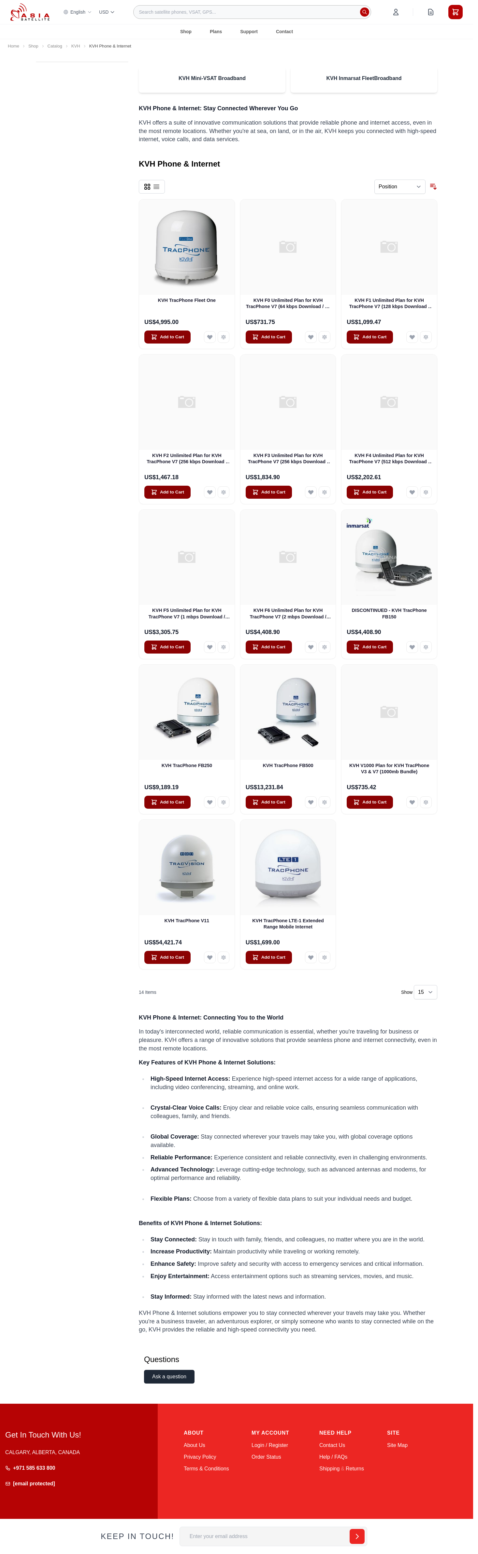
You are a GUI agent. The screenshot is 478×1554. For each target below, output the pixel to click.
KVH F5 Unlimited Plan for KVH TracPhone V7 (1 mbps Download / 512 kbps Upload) (187, 614)
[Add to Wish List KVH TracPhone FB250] (210, 802)
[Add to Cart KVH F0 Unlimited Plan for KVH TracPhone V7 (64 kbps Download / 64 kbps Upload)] (269, 337)
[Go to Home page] (30, 11)
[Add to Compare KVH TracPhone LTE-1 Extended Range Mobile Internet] (324, 957)
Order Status (266, 1457)
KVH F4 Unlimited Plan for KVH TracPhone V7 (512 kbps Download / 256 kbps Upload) (389, 459)
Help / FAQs (333, 1457)
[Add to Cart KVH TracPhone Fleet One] (167, 337)
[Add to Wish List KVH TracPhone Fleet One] (210, 337)
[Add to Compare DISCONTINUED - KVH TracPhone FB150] (426, 647)
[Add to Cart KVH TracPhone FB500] (269, 802)
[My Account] (395, 12)
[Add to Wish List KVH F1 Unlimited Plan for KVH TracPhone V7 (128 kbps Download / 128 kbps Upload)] (412, 337)
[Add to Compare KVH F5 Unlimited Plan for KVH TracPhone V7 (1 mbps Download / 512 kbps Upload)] (223, 647)
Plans (216, 31)
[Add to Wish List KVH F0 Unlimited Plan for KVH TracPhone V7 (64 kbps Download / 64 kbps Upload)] (311, 337)
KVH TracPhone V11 (187, 920)
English (77, 12)
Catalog (55, 46)
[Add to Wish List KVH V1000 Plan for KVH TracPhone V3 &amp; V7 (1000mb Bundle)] (412, 802)
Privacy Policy (200, 1457)
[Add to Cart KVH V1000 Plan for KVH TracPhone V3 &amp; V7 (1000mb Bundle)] (370, 802)
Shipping (329, 1468)
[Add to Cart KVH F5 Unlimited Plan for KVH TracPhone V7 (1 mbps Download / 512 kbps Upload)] (167, 647)
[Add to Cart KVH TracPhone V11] (167, 957)
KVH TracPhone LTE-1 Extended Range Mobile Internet (288, 923)
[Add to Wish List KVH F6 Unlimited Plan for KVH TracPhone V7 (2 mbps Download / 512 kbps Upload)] (311, 647)
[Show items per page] (425, 992)
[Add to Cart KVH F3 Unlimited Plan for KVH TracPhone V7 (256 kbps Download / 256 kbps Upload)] (269, 492)
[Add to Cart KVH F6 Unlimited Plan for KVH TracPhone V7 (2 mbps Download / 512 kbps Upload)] (269, 647)
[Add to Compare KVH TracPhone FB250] (223, 802)
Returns (355, 1468)
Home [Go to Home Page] (13, 46)
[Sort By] (400, 187)
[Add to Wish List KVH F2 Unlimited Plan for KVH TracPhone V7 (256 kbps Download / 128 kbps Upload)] (210, 492)
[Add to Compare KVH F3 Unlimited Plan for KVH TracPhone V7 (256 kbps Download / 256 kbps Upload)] (324, 492)
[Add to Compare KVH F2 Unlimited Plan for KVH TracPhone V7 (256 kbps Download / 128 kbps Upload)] (223, 492)
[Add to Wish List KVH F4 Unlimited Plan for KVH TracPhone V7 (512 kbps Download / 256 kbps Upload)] (412, 492)
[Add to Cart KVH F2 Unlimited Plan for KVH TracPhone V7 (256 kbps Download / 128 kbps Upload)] (167, 492)
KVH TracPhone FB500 (288, 765)
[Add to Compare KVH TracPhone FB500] (324, 802)
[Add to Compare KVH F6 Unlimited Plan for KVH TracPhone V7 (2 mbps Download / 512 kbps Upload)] (324, 647)
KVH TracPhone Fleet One (187, 300)
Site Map (397, 1445)
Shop (186, 31)
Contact (284, 31)
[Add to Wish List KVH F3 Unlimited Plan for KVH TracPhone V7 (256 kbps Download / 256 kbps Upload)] (311, 492)
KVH (75, 46)
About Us (194, 1445)
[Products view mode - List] (156, 187)
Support (249, 31)
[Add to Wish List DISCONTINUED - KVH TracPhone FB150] (412, 647)
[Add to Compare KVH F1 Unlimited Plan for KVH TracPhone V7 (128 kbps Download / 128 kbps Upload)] (426, 337)
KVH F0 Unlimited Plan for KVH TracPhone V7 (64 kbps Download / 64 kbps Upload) (288, 304)
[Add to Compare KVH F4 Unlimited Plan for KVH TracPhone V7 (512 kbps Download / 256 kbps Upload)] (426, 492)
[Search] (364, 12)
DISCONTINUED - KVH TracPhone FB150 (389, 613)
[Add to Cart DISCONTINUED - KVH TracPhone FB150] (370, 647)
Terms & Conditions (206, 1468)
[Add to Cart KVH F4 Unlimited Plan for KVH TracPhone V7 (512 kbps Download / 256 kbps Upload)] (370, 492)
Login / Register (270, 1445)
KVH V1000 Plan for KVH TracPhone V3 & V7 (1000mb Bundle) (389, 768)
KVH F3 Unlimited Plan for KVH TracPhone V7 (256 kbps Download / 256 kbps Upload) (288, 459)
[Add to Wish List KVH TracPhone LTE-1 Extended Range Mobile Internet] (311, 957)
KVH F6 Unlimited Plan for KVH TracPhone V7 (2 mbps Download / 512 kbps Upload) (288, 614)
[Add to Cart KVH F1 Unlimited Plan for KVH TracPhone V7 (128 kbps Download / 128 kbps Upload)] (370, 337)
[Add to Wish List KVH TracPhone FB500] (311, 802)
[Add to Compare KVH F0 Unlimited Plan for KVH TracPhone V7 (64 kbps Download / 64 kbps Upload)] (324, 337)
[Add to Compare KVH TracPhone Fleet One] (223, 337)
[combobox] (252, 12)
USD (107, 12)
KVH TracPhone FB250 (187, 765)
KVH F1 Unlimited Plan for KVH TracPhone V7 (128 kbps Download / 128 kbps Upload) (389, 304)
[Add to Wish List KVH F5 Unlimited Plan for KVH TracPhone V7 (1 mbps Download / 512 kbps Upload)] (210, 647)
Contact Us (332, 1445)
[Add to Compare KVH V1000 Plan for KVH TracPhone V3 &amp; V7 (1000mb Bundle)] (426, 802)
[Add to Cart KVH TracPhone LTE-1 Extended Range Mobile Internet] (269, 957)
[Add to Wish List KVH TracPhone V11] (210, 957)
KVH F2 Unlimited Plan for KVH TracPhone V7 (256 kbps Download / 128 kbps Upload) (187, 459)
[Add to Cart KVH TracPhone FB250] (167, 802)
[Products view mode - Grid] (147, 187)
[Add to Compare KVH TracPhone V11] (223, 957)
